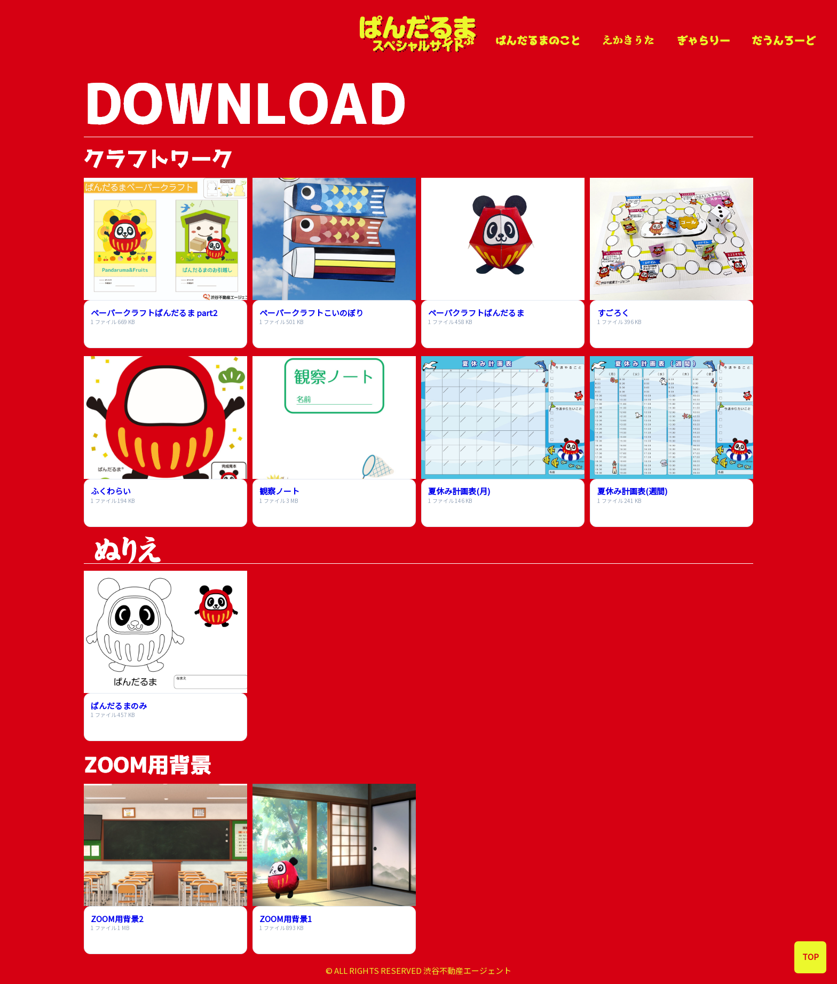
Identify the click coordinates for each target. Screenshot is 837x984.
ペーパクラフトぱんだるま (476, 312)
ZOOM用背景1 (285, 918)
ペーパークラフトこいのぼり (311, 312)
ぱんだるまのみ (119, 705)
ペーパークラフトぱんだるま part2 (154, 312)
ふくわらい (111, 491)
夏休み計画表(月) (459, 491)
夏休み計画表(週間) (632, 491)
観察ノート (279, 491)
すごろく (613, 312)
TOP (810, 956)
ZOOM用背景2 (117, 918)
